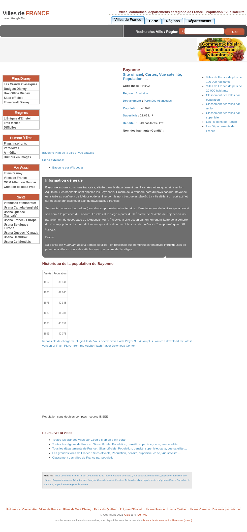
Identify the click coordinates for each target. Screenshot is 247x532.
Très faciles (12, 123)
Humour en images (17, 157)
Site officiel (133, 74)
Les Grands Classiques (20, 84)
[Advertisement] (63, 35)
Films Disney (13, 173)
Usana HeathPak (15, 237)
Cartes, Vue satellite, (163, 74)
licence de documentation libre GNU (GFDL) (167, 520)
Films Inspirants (15, 143)
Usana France (155, 509)
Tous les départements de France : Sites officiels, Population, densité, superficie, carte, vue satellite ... (119, 448)
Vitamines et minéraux (20, 203)
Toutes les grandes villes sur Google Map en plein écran (89, 439)
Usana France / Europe (20, 220)
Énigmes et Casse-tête (21, 509)
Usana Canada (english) (21, 207)
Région (128, 93)
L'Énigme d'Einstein (18, 118)
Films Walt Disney (16, 102)
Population (133, 78)
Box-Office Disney (17, 93)
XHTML (142, 514)
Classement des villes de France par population (83, 457)
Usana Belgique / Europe (16, 226)
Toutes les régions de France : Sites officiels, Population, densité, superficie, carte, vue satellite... (116, 444)
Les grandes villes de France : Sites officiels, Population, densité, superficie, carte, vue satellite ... (116, 453)
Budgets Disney (15, 89)
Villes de (26, 13)
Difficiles (10, 127)
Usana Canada (200, 509)
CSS (127, 514)
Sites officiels (13, 98)
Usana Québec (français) (14, 213)
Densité (128, 123)
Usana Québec (177, 509)
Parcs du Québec (105, 509)
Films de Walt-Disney (77, 509)
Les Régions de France (221, 122)
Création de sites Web (19, 187)
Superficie (130, 115)
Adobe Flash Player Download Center (110, 345)
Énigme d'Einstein (131, 509)
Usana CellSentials (17, 241)
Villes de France (15, 178)
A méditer (11, 152)
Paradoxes (11, 148)
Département (132, 100)
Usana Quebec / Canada (21, 232)
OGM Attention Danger (20, 182)
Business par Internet (226, 509)
